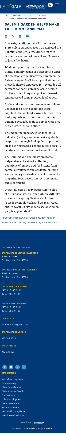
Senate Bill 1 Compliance (13, 411)
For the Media (8, 395)
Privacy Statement (10, 407)
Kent (6, 15)
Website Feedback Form (13, 415)
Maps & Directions (10, 403)
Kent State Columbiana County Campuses (29, 15)
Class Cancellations (11, 387)
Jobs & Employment (11, 399)
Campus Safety (9, 383)
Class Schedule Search (12, 391)
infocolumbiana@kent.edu (15, 324)
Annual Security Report (13, 379)
